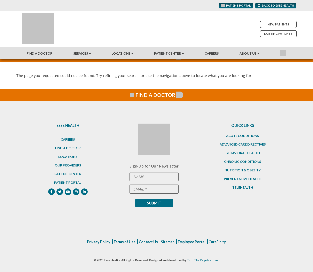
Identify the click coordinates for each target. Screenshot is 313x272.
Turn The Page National (203, 260)
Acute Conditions (242, 136)
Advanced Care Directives (243, 144)
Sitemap (167, 242)
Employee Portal (191, 242)
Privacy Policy (98, 242)
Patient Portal (67, 182)
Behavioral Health (243, 153)
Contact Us (148, 242)
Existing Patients (278, 33)
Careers (212, 53)
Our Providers (68, 165)
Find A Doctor (39, 53)
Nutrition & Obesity (243, 170)
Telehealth (242, 187)
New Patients (278, 24)
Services (80, 53)
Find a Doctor (68, 148)
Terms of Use (124, 242)
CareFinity (217, 242)
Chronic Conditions (242, 161)
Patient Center (167, 53)
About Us (248, 53)
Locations (121, 53)
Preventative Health (242, 179)
